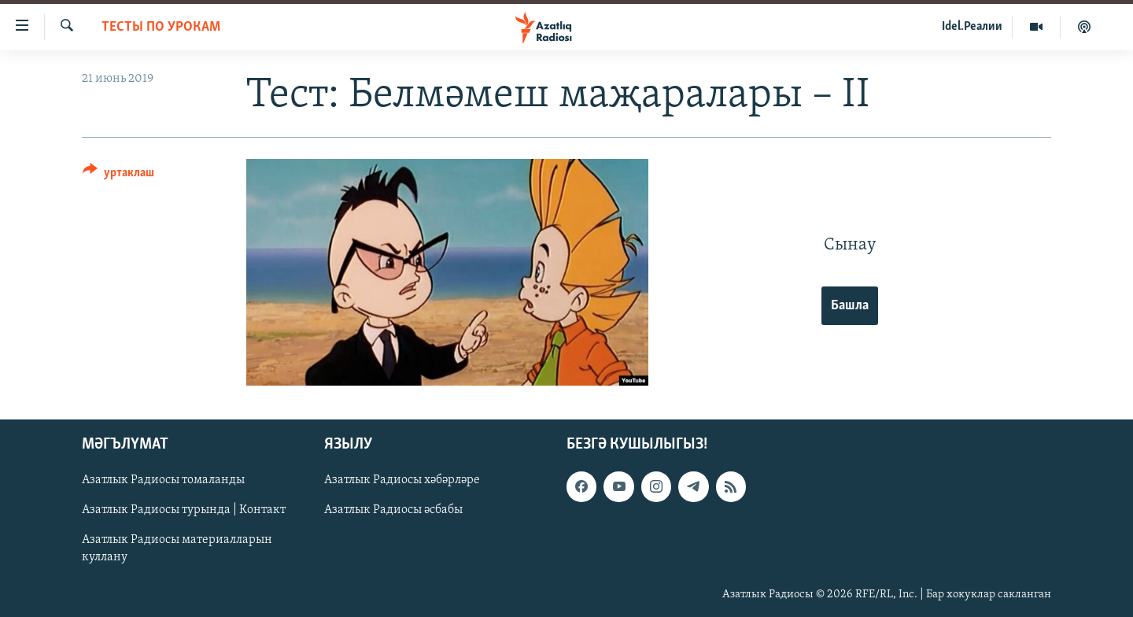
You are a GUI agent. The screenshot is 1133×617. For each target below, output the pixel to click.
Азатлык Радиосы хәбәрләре (402, 480)
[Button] (118, 175)
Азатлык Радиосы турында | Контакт (184, 510)
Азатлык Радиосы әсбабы (393, 510)
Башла (850, 305)
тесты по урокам (160, 27)
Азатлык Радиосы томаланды (163, 480)
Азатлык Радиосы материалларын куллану (177, 548)
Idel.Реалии (972, 26)
